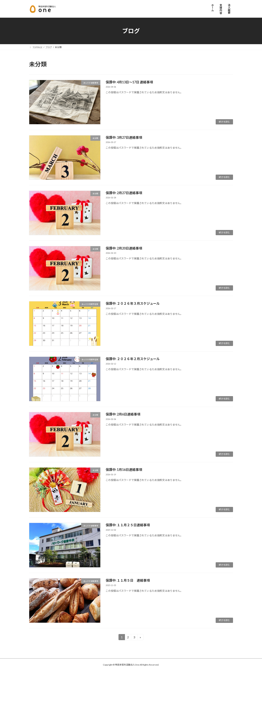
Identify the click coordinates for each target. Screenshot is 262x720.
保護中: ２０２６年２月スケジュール (133, 359)
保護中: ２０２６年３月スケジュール (133, 303)
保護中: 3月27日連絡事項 (124, 137)
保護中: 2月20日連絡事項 (124, 248)
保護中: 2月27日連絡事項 (124, 193)
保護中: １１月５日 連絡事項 (128, 580)
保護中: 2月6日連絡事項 (123, 414)
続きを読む (224, 121)
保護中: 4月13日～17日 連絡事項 (129, 82)
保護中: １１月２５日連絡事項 (128, 525)
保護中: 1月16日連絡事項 (124, 470)
